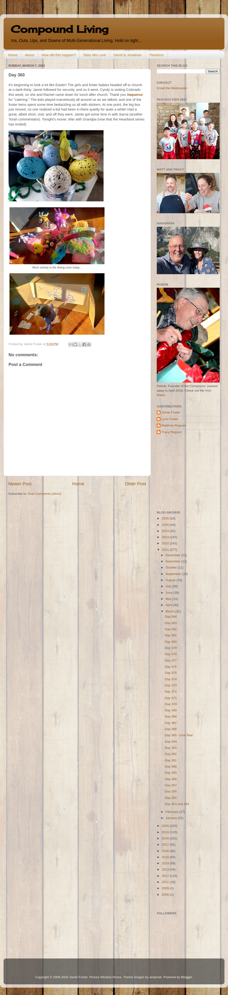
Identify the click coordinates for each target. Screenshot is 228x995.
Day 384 (171, 616)
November (173, 561)
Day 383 (171, 623)
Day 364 (171, 741)
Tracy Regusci (172, 432)
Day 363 (171, 748)
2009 (166, 888)
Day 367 (171, 723)
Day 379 (171, 648)
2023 (166, 537)
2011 (166, 882)
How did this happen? (59, 55)
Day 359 (171, 772)
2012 (166, 876)
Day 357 (171, 785)
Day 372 (171, 691)
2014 (166, 863)
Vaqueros (135, 95)
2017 (166, 844)
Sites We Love (94, 55)
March (170, 611)
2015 (166, 857)
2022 (166, 543)
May (169, 599)
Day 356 (171, 791)
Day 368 (171, 716)
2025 (166, 525)
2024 (166, 531)
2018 (166, 838)
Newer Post (20, 483)
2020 (166, 826)
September (174, 574)
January (172, 818)
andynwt (156, 977)
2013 (166, 869)
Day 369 (171, 710)
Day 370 (171, 704)
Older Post (135, 483)
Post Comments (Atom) (44, 493)
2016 (166, 851)
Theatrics (156, 55)
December (173, 555)
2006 (166, 894)
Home (13, 55)
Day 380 (171, 641)
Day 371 (171, 698)
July (169, 586)
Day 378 (171, 654)
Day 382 (171, 629)
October (172, 567)
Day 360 (171, 766)
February (172, 812)
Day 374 (171, 679)
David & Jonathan (128, 55)
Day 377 (171, 660)
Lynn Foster (170, 419)
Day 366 (171, 729)
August (171, 580)
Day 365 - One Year (179, 735)
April (169, 605)
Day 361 (171, 760)
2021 (166, 549)
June (169, 592)
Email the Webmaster (172, 88)
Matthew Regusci (174, 425)
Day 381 (171, 635)
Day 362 (171, 754)
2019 (166, 832)
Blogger (186, 977)
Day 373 (171, 685)
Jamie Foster (171, 412)
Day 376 (171, 666)
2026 (166, 518)
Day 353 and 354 (177, 804)
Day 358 (171, 779)
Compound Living (59, 29)
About (29, 55)
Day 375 (171, 673)
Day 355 (171, 798)
